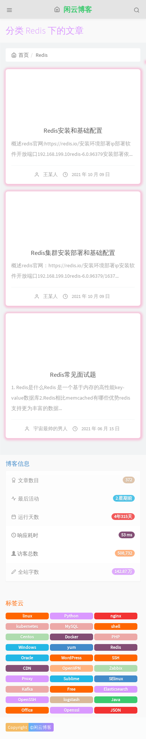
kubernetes (27, 626)
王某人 (50, 174)
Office (27, 710)
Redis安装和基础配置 (73, 130)
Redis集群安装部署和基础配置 (73, 253)
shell (115, 626)
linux (27, 616)
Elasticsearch (116, 689)
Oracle (27, 658)
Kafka (27, 689)
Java (115, 699)
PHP (115, 637)
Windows (27, 647)
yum (71, 647)
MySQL (71, 626)
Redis (115, 647)
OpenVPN (71, 668)
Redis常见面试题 (73, 374)
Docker (71, 637)
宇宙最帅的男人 (50, 428)
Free (71, 689)
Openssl (71, 710)
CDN (27, 668)
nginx (115, 616)
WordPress (71, 658)
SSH (115, 658)
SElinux (116, 678)
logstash (71, 699)
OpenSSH (27, 699)
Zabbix (115, 668)
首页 (20, 55)
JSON (115, 710)
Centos (27, 637)
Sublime (71, 678)
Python (71, 616)
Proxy (27, 678)
